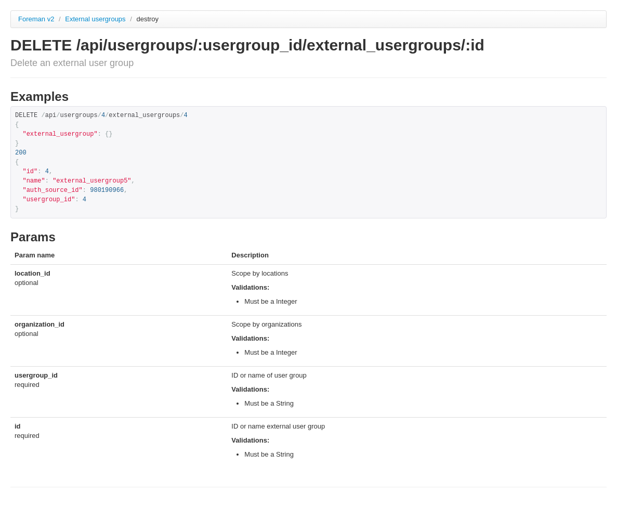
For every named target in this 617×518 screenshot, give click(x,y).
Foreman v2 (36, 19)
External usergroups (96, 19)
